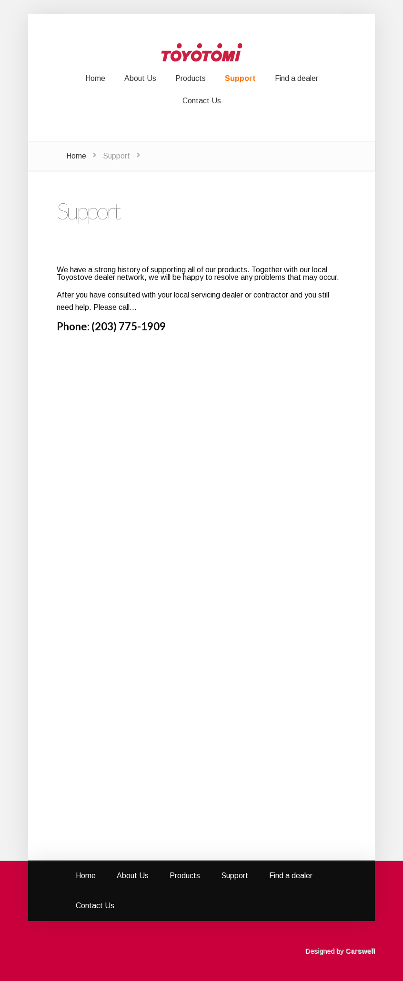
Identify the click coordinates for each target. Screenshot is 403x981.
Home (76, 156)
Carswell (360, 951)
